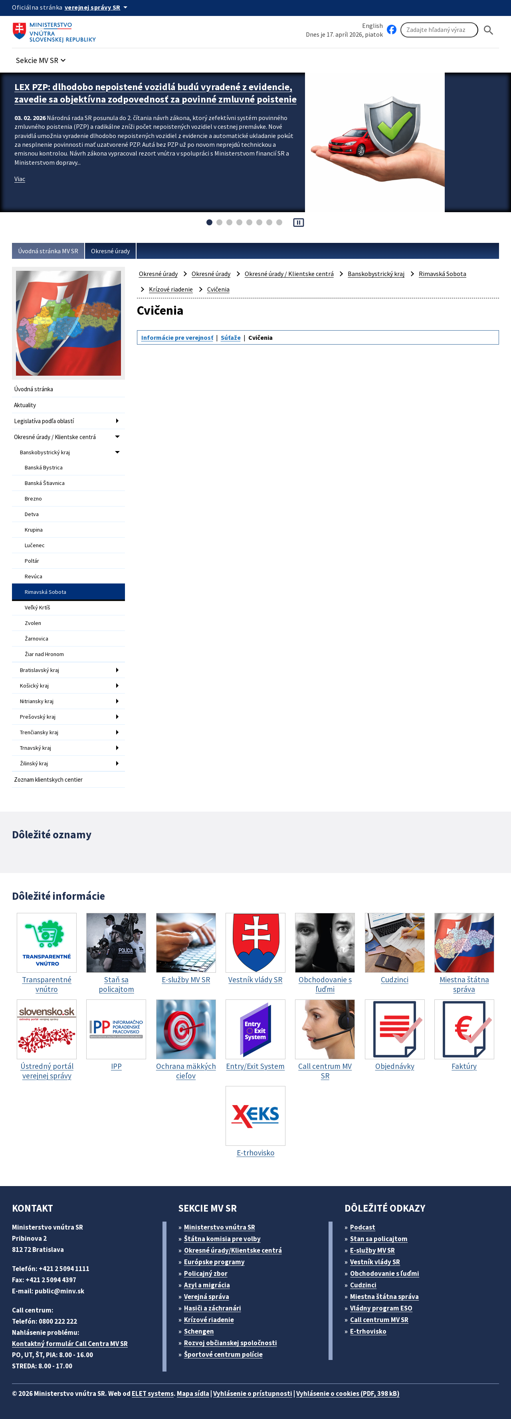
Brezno (33, 498)
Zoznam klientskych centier (48, 779)
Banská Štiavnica (45, 483)
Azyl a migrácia (207, 1285)
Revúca (33, 576)
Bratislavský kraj (39, 670)
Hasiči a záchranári (212, 1308)
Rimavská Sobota (45, 591)
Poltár (32, 560)
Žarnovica (36, 638)
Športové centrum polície (223, 1354)
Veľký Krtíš (37, 607)
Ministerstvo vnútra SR (219, 1227)
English (372, 26)
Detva (32, 514)
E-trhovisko (368, 1331)
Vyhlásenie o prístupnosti (252, 1393)
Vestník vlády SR (375, 1261)
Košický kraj (34, 685)
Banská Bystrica (44, 467)
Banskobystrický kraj (45, 452)
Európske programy (214, 1261)
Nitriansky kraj (36, 701)
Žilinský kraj (34, 763)
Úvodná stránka (33, 389)
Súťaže (231, 337)
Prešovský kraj (37, 716)
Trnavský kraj (35, 747)
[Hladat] (488, 30)
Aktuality (25, 405)
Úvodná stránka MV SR (48, 251)
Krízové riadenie (171, 289)
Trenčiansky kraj (39, 732)
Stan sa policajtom (379, 1238)
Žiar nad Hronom (44, 654)
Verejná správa (206, 1296)
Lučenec (35, 545)
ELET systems (153, 1393)
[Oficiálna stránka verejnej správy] (97, 7)
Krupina (34, 529)
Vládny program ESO (381, 1308)
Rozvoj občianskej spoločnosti (230, 1342)
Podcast (362, 1227)
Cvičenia (218, 289)
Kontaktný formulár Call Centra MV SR (70, 1343)
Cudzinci (363, 1285)
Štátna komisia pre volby (222, 1238)
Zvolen (33, 623)
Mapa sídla (193, 1393)
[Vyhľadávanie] (439, 29)
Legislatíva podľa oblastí (44, 421)
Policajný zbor (206, 1273)
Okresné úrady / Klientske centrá (55, 437)
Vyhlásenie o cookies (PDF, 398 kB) (348, 1393)
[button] (41, 58)
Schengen (199, 1331)
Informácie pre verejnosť (177, 337)
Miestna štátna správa (384, 1296)
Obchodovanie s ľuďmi (384, 1273)
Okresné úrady (110, 251)
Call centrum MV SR (379, 1319)
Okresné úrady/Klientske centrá (233, 1250)
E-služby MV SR (372, 1250)
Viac (19, 179)
